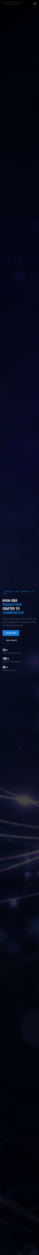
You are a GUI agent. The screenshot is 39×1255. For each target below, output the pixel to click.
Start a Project (11, 640)
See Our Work (11, 633)
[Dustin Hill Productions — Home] (11, 3)
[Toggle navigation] (35, 3)
